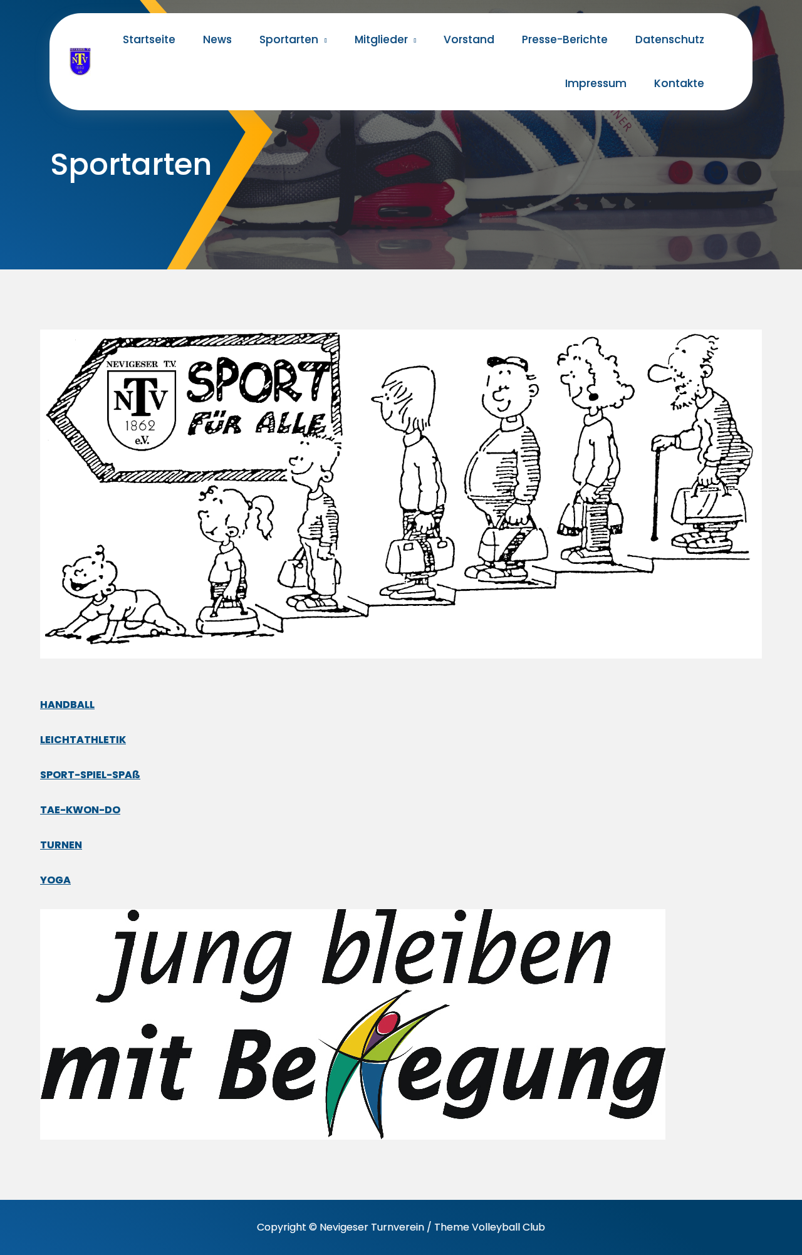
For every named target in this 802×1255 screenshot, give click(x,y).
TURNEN (61, 845)
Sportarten (288, 39)
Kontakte (679, 83)
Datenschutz (669, 39)
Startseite (149, 39)
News (217, 39)
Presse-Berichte (565, 39)
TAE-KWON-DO (80, 810)
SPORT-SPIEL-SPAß (90, 775)
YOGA (55, 880)
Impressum (596, 83)
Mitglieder (381, 39)
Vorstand (469, 39)
